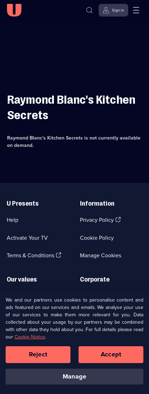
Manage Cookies (100, 255)
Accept (111, 356)
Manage (74, 378)
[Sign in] (113, 10)
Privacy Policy (97, 220)
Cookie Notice (29, 338)
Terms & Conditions (30, 255)
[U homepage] (14, 10)
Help (12, 220)
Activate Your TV (27, 238)
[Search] (89, 10)
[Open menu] (136, 10)
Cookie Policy (97, 238)
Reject (38, 356)
